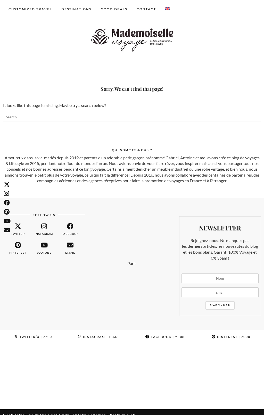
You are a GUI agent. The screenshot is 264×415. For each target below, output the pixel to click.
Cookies (98, 382)
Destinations (76, 9)
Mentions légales (68, 382)
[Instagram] (16, 359)
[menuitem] (168, 9)
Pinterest (231, 337)
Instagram (99, 337)
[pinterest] (18, 248)
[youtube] (44, 248)
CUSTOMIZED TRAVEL (30, 9)
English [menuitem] (114, 401)
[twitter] (18, 229)
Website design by (237, 382)
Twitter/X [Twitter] (33, 337)
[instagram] (44, 229)
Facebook (165, 337)
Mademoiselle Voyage (25, 382)
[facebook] (70, 229)
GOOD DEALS (114, 9)
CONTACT (146, 9)
